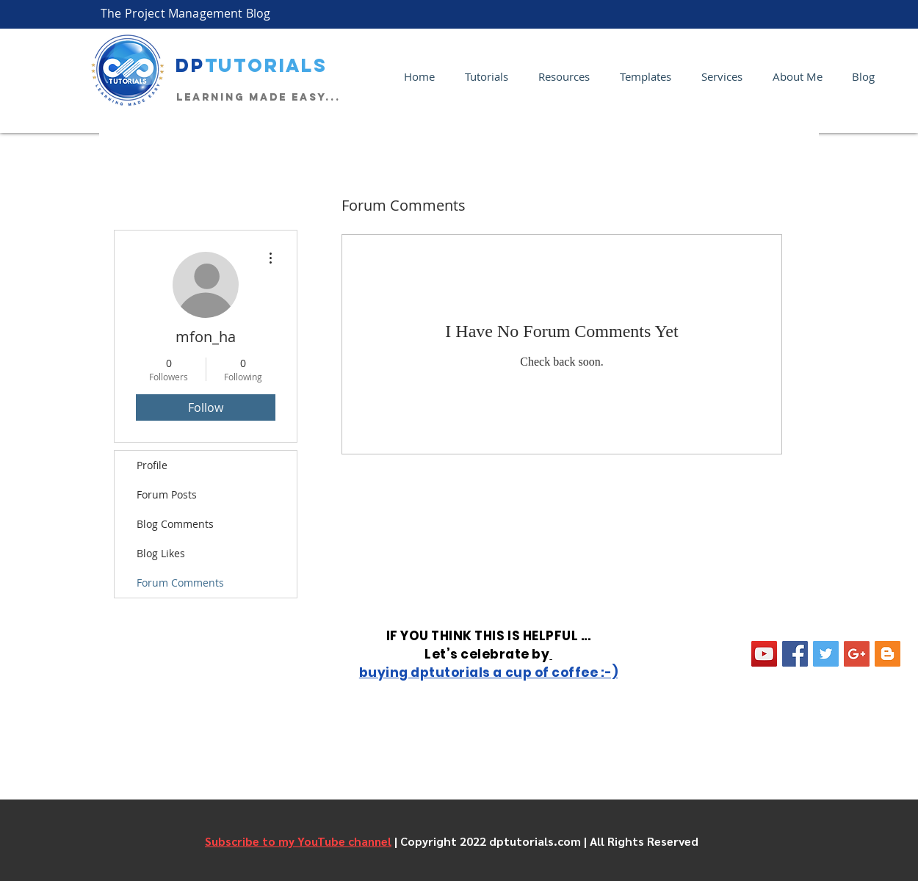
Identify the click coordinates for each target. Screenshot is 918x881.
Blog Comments (175, 524)
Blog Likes (161, 553)
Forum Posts (167, 494)
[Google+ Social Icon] (857, 654)
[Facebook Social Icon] (795, 654)
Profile (152, 465)
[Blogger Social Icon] (887, 654)
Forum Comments (180, 583)
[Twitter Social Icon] (826, 654)
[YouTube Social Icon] (764, 654)
